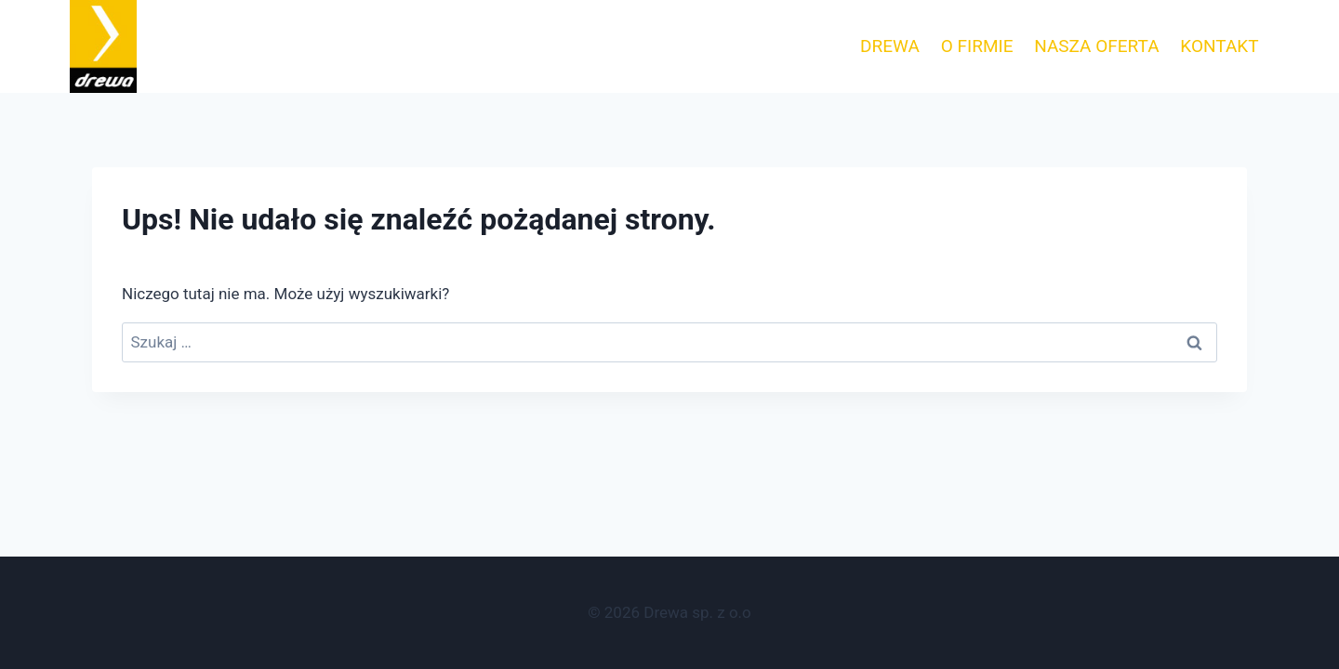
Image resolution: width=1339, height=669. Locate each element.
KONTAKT (1219, 46)
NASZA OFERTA (1096, 46)
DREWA (890, 46)
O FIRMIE (977, 46)
